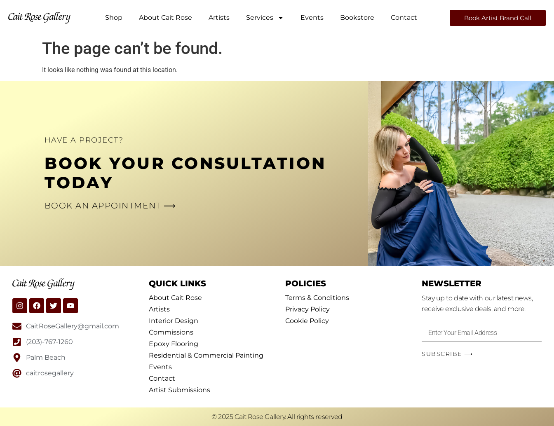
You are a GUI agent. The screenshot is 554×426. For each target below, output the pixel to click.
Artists (219, 17)
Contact (404, 17)
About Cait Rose (165, 17)
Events (312, 17)
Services (265, 17)
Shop (113, 17)
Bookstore (357, 17)
